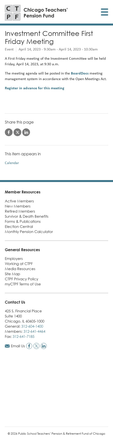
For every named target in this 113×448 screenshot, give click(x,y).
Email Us (18, 346)
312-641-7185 (23, 336)
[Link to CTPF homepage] (36, 13)
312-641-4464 (34, 331)
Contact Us (15, 302)
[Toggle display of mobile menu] (104, 12)
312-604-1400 (32, 326)
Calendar (12, 163)
